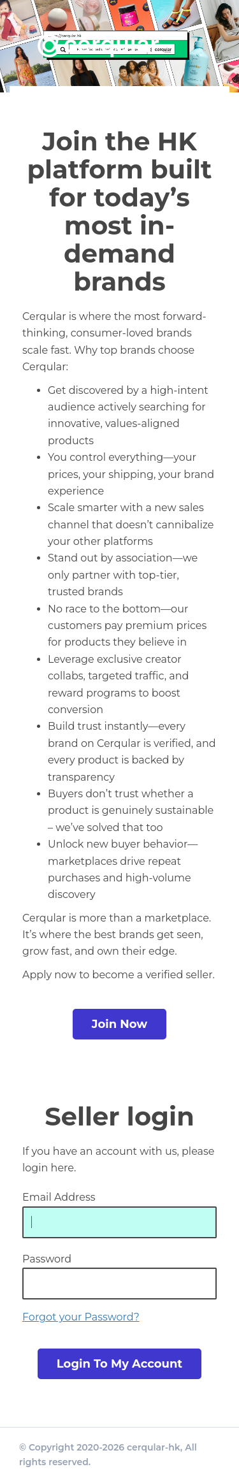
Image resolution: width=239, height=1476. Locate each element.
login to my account (119, 1364)
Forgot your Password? (81, 1317)
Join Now (119, 1024)
